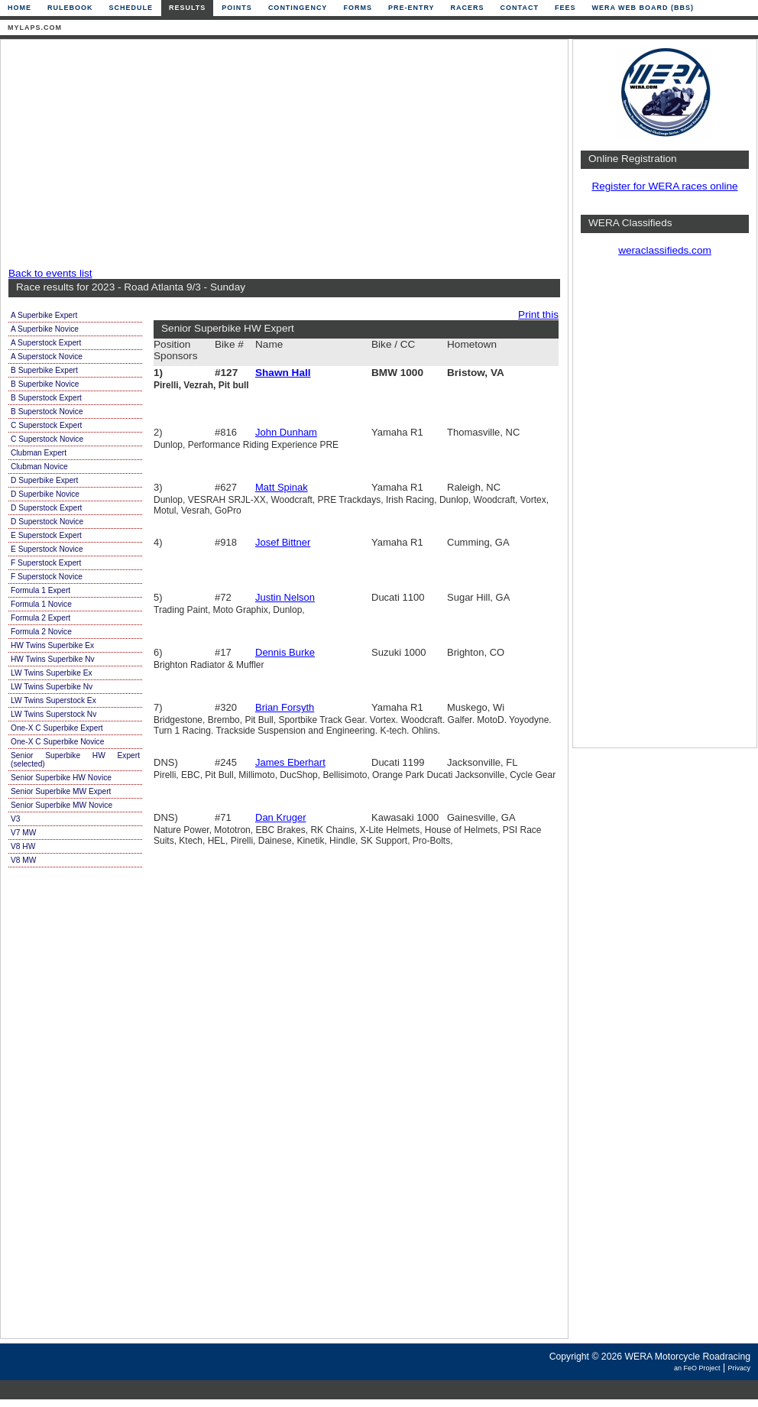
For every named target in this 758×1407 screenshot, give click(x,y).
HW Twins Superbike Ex (52, 645)
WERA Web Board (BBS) (642, 7)
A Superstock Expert (46, 343)
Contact (519, 7)
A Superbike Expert (44, 315)
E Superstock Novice (47, 549)
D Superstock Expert (46, 508)
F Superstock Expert (46, 563)
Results (187, 7)
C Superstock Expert (46, 425)
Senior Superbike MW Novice (61, 805)
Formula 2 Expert (40, 618)
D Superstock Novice (47, 521)
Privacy (738, 1368)
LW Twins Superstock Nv (53, 714)
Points (237, 7)
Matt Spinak (281, 487)
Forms (357, 7)
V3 (15, 819)
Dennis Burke (285, 652)
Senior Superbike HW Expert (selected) (75, 759)
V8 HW (23, 846)
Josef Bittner (282, 542)
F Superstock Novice (47, 576)
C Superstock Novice (47, 439)
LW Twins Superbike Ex (51, 673)
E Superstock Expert (46, 535)
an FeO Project (697, 1368)
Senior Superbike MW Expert (61, 791)
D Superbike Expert (44, 480)
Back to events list (50, 273)
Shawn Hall (283, 372)
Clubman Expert (38, 453)
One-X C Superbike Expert (57, 728)
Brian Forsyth (284, 707)
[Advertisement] (188, 154)
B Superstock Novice (47, 411)
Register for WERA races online (664, 186)
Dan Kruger (280, 817)
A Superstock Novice (47, 356)
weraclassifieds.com (664, 250)
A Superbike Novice (45, 329)
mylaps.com (35, 27)
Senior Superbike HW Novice (61, 777)
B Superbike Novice (45, 384)
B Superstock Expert (46, 398)
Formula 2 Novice (41, 631)
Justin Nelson (285, 597)
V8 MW (23, 860)
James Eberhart (290, 762)
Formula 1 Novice (41, 604)
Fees (565, 7)
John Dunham (286, 432)
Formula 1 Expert (40, 590)
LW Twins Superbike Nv (51, 686)
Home (19, 7)
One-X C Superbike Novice (57, 742)
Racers (467, 7)
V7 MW (23, 832)
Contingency (298, 7)
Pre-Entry (411, 7)
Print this (538, 314)
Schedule (131, 7)
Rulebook (70, 7)
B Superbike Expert (44, 370)
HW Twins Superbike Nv (53, 659)
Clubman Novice (39, 466)
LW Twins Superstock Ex (53, 700)
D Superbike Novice (45, 494)
